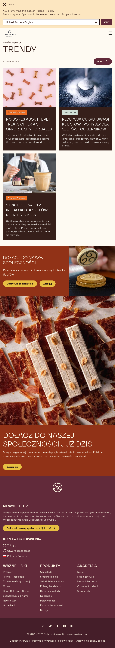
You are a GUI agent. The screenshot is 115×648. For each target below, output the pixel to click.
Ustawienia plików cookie (90, 640)
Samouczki (83, 591)
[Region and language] (51, 22)
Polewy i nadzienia (51, 586)
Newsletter (9, 600)
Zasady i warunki (20, 640)
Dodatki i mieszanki (51, 605)
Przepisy (8, 571)
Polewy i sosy (47, 600)
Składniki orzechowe (52, 581)
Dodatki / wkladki (50, 591)
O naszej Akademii (88, 586)
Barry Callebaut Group (16, 591)
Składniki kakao (49, 576)
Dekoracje (46, 595)
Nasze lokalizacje (87, 581)
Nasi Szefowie (85, 576)
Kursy (80, 571)
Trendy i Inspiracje (13, 576)
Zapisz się (12, 466)
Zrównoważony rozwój (16, 581)
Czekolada (46, 571)
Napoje (44, 610)
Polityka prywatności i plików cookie (53, 640)
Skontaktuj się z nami (15, 595)
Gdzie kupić (9, 605)
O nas (6, 586)
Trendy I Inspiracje (12, 42)
